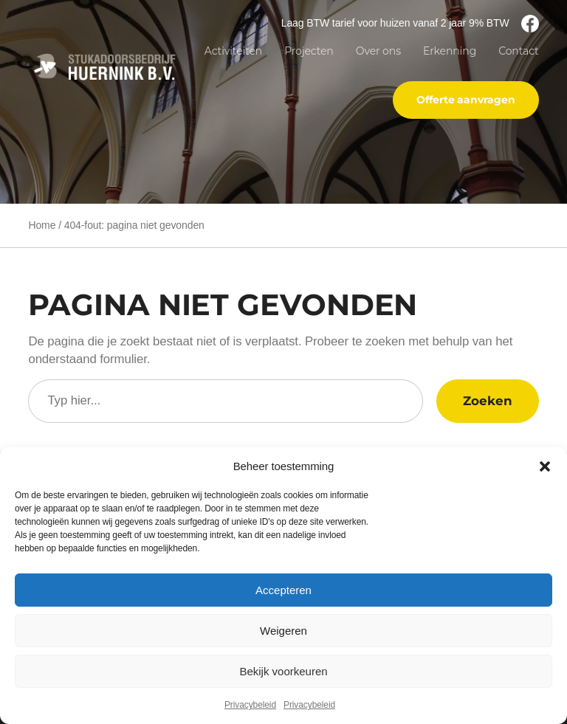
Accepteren (283, 590)
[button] (544, 466)
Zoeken (487, 400)
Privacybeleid (250, 705)
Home (41, 225)
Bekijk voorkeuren (283, 671)
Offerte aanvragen (465, 99)
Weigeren (283, 630)
